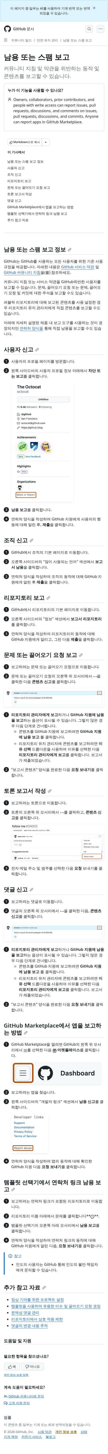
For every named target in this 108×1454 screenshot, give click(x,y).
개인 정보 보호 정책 (16, 1375)
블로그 (51, 1436)
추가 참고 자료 (25, 1287)
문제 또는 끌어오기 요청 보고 (43, 655)
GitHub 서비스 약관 (77, 266)
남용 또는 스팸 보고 (77, 40)
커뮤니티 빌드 (21, 40)
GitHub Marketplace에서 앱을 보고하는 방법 (52, 1029)
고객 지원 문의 (17, 1403)
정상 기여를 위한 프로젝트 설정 (37, 1299)
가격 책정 (11, 1436)
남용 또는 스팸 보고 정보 (37, 249)
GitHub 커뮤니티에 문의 (24, 1396)
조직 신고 (18, 540)
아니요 (32, 1366)
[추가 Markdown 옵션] (46, 142)
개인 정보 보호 (66, 1432)
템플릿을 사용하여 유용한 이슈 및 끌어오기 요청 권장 (56, 1306)
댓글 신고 (18, 889)
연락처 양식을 (31, 328)
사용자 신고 (21, 349)
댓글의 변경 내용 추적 (29, 1325)
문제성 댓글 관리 (25, 1312)
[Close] (94, 7)
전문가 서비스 (32, 1436)
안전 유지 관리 (47, 40)
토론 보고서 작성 (28, 790)
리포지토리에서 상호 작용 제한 (37, 1319)
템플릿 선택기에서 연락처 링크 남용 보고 (52, 1185)
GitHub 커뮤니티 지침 (22, 272)
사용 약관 (45, 1432)
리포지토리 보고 (27, 597)
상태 (84, 1432)
